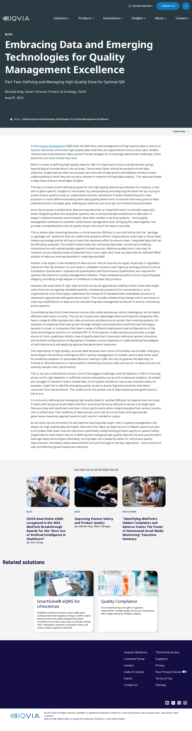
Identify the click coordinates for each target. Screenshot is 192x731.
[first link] (48, 492)
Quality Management (52, 146)
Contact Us (131, 690)
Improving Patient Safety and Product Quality (94, 521)
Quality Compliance (119, 606)
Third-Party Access (167, 657)
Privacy (160, 670)
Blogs (17, 119)
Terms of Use (163, 683)
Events (128, 683)
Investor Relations (135, 657)
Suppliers (161, 664)
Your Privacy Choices (168, 677)
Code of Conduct (134, 677)
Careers (129, 670)
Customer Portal (134, 664)
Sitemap (160, 690)
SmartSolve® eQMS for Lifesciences (58, 608)
